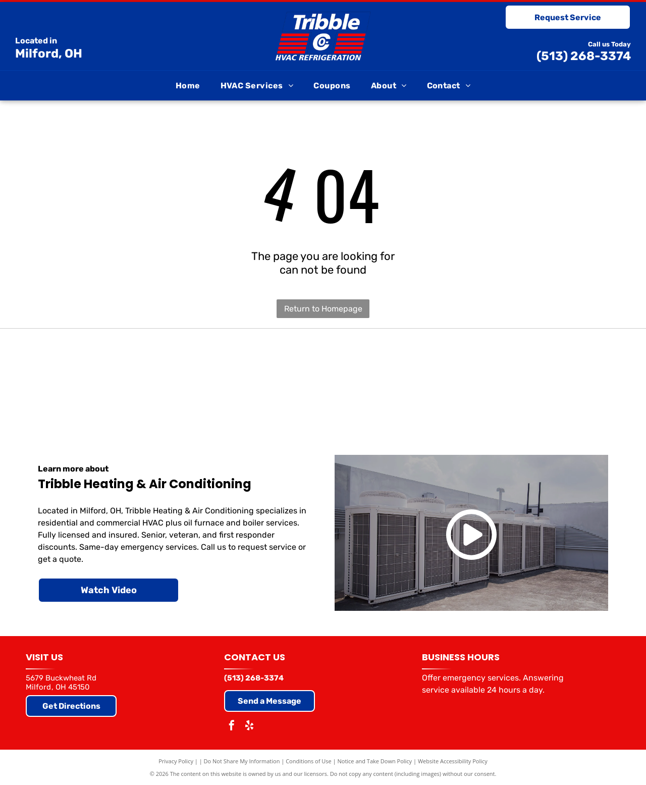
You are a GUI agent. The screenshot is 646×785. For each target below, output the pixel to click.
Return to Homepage (323, 308)
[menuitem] (188, 85)
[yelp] (249, 727)
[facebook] (231, 727)
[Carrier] (95, 379)
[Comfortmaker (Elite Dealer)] (436, 379)
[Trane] (209, 379)
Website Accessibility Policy (453, 761)
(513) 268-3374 (583, 56)
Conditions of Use (309, 761)
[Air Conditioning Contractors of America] (550, 379)
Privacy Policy (175, 761)
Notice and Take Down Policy (375, 761)
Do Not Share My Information (242, 761)
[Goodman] (323, 379)
